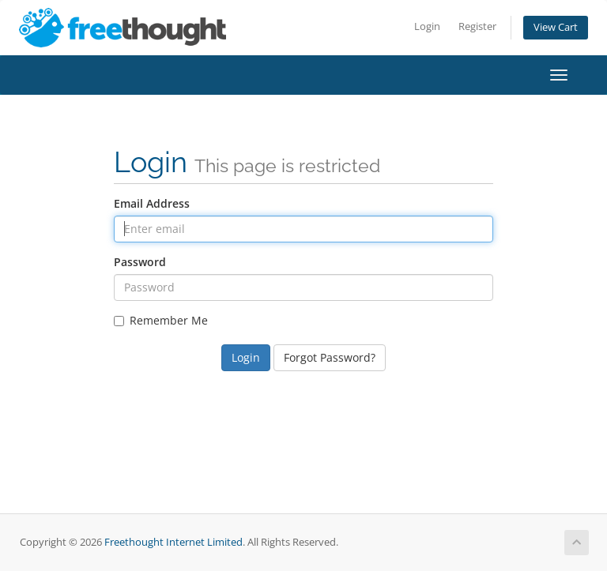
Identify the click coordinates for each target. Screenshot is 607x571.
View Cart (555, 27)
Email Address (152, 203)
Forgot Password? (329, 357)
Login (427, 26)
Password (140, 261)
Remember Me (161, 320)
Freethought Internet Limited (173, 542)
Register (477, 26)
